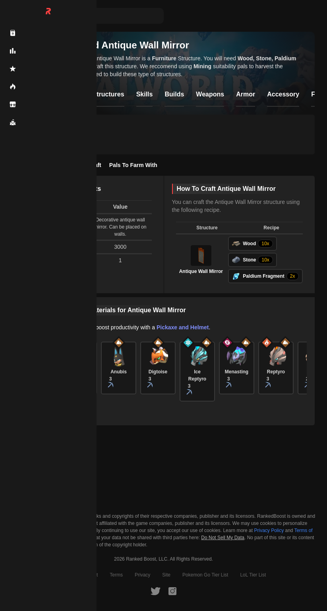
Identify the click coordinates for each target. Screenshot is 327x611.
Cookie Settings (35, 537)
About (63, 575)
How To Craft (84, 165)
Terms (116, 575)
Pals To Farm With (133, 165)
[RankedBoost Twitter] (155, 590)
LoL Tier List (253, 575)
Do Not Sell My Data (222, 537)
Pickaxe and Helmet (183, 327)
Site (166, 575)
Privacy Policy (269, 530)
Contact (89, 575)
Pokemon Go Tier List (205, 575)
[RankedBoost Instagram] (172, 590)
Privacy (142, 575)
